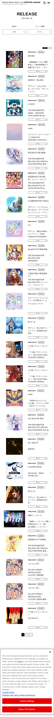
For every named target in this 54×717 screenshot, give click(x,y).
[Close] (50, 652)
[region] (27, 682)
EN (48, 48)
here (20, 661)
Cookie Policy (8, 692)
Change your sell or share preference (18, 695)
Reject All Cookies (27, 709)
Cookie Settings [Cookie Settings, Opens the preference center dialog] (27, 701)
